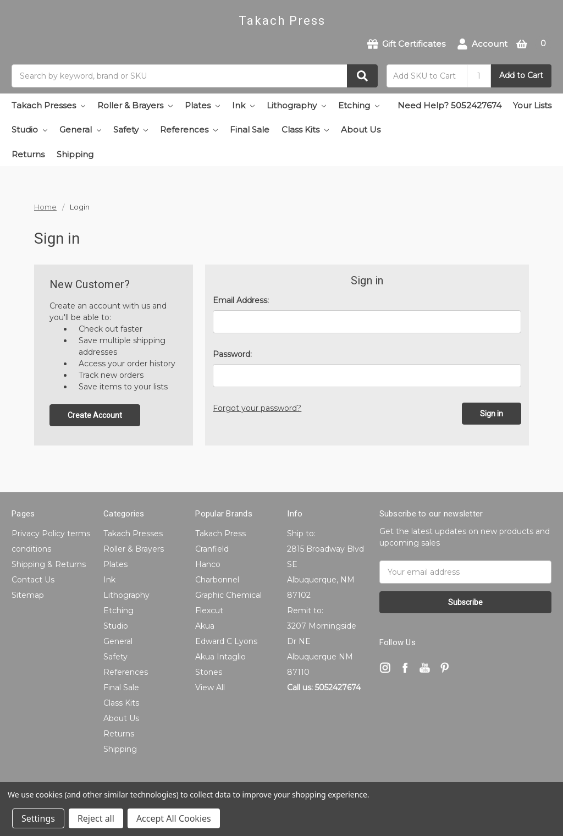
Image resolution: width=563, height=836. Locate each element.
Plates (202, 105)
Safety (130, 129)
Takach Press (220, 533)
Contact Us (33, 580)
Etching (358, 105)
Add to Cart (521, 75)
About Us (360, 129)
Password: (232, 354)
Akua (204, 626)
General (80, 129)
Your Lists (532, 105)
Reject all (96, 818)
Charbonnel (217, 580)
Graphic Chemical (228, 595)
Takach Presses (48, 105)
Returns (28, 154)
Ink (243, 105)
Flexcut (209, 610)
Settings (38, 818)
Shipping (75, 154)
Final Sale (249, 129)
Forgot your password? (257, 408)
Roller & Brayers (135, 105)
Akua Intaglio (220, 657)
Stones (208, 672)
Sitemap (28, 595)
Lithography (296, 105)
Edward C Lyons (226, 641)
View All (210, 687)
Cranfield (212, 549)
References (189, 129)
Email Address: (241, 300)
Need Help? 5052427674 (449, 105)
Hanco (207, 564)
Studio (29, 129)
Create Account (95, 415)
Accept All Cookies (173, 818)
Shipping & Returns (49, 564)
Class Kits (305, 129)
